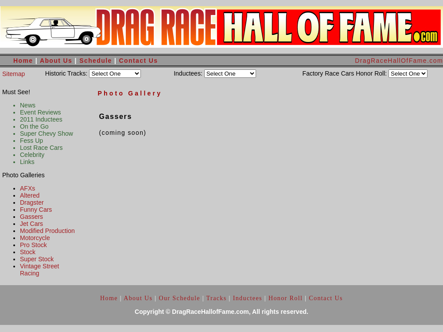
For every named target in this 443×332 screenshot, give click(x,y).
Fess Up (31, 140)
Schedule (96, 60)
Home (23, 60)
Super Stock (37, 259)
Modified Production (47, 230)
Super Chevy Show (46, 133)
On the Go (34, 126)
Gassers (31, 216)
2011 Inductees (41, 119)
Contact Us (138, 60)
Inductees (247, 298)
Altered (29, 195)
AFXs (27, 188)
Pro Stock (33, 244)
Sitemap (13, 73)
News (27, 105)
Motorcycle (35, 237)
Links (27, 161)
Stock (27, 252)
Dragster (32, 202)
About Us (56, 60)
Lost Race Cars (41, 147)
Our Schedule (180, 298)
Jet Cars (31, 223)
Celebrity (32, 154)
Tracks (216, 298)
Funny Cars (36, 209)
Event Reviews (40, 112)
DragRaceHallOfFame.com (399, 60)
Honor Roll (285, 298)
